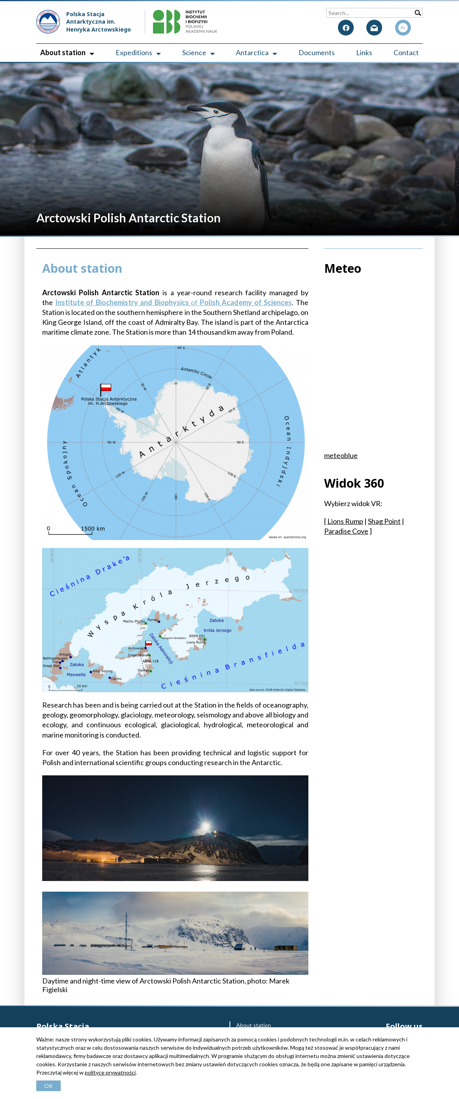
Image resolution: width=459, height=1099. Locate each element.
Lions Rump (345, 521)
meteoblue (341, 455)
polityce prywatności (110, 1072)
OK (48, 1085)
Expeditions (134, 52)
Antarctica (252, 52)
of (173, 302)
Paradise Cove (346, 531)
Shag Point (384, 521)
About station (63, 52)
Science (194, 52)
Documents (317, 52)
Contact (406, 52)
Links (364, 52)
